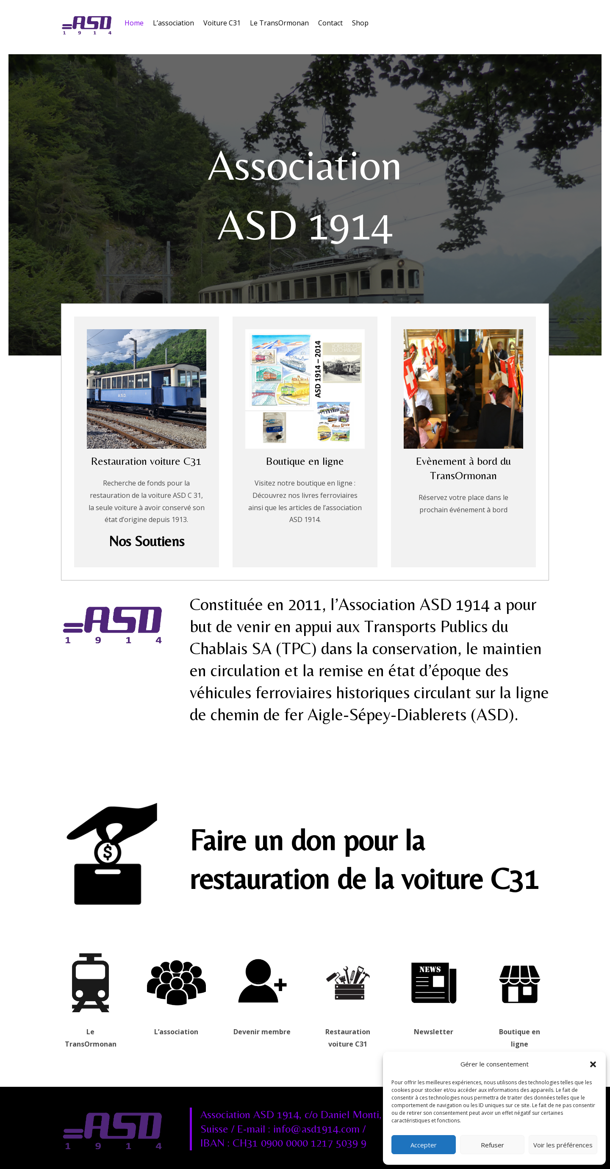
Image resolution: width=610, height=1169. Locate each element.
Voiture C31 (222, 23)
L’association (173, 23)
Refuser (492, 1145)
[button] (593, 1064)
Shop (360, 23)
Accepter (423, 1145)
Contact (330, 23)
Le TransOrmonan (279, 23)
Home (134, 23)
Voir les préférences (563, 1145)
